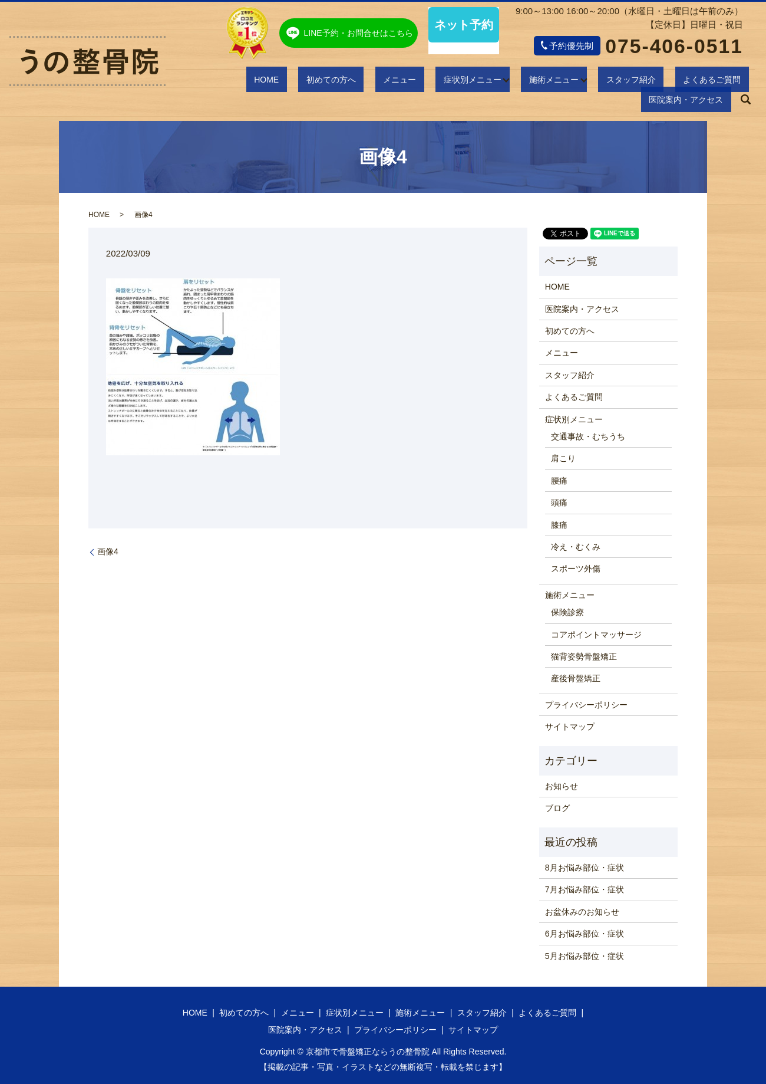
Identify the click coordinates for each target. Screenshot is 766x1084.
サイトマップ (570, 726)
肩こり (563, 458)
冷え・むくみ (575, 546)
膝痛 (559, 525)
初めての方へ (272, 81)
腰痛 (559, 480)
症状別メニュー (389, 81)
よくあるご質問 (609, 81)
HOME (222, 81)
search (746, 81)
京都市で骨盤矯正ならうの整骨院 (368, 1051)
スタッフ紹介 (540, 81)
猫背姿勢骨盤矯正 (584, 656)
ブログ (557, 808)
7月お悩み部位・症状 (584, 889)
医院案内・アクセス (691, 81)
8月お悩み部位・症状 (584, 867)
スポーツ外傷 (575, 568)
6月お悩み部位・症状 (584, 933)
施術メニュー (466, 81)
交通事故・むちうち (588, 436)
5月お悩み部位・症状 (584, 956)
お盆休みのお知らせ (582, 912)
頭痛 (559, 502)
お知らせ (561, 786)
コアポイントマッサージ (596, 634)
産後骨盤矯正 (575, 678)
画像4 (107, 551)
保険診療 (567, 612)
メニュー (328, 81)
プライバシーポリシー (586, 704)
